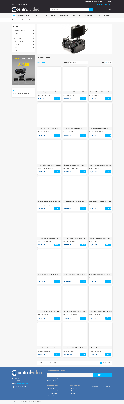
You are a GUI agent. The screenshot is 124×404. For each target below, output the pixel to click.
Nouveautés (16, 5)
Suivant (108, 363)
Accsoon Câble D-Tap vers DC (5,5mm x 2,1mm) (49, 165)
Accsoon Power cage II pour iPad (100, 348)
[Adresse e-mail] (70, 375)
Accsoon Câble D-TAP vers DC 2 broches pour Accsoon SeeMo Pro (100, 202)
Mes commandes (75, 388)
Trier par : (66, 62)
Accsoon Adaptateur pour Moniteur (100, 238)
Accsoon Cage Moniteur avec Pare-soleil (100, 311)
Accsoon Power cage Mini (49, 348)
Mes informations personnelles (101, 386)
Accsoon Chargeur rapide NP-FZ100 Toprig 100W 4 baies (100, 275)
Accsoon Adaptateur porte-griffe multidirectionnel (49, 92)
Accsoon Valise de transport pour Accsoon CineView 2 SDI (49, 202)
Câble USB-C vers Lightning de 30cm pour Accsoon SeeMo (74, 165)
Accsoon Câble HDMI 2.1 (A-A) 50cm (100, 92)
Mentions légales (52, 388)
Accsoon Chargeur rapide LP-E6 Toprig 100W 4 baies (49, 275)
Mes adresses (74, 393)
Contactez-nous (108, 1)
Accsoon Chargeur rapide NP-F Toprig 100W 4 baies (74, 275)
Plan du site (51, 396)
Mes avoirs (74, 391)
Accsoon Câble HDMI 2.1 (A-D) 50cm (74, 92)
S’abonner (102, 375)
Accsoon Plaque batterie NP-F (49, 238)
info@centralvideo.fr (22, 383)
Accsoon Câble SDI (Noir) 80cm (75, 128)
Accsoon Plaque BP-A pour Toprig (49, 311)
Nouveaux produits (53, 391)
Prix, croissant (74, 62)
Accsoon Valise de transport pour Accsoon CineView (100, 165)
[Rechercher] (71, 9)
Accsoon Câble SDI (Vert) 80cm (49, 128)
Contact (24, 5)
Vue (103, 62)
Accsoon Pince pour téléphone (75, 202)
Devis (14, 91)
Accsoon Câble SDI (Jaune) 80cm (100, 128)
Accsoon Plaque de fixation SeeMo (75, 238)
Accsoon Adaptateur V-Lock (75, 348)
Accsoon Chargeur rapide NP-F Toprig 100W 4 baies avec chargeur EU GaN (74, 311)
